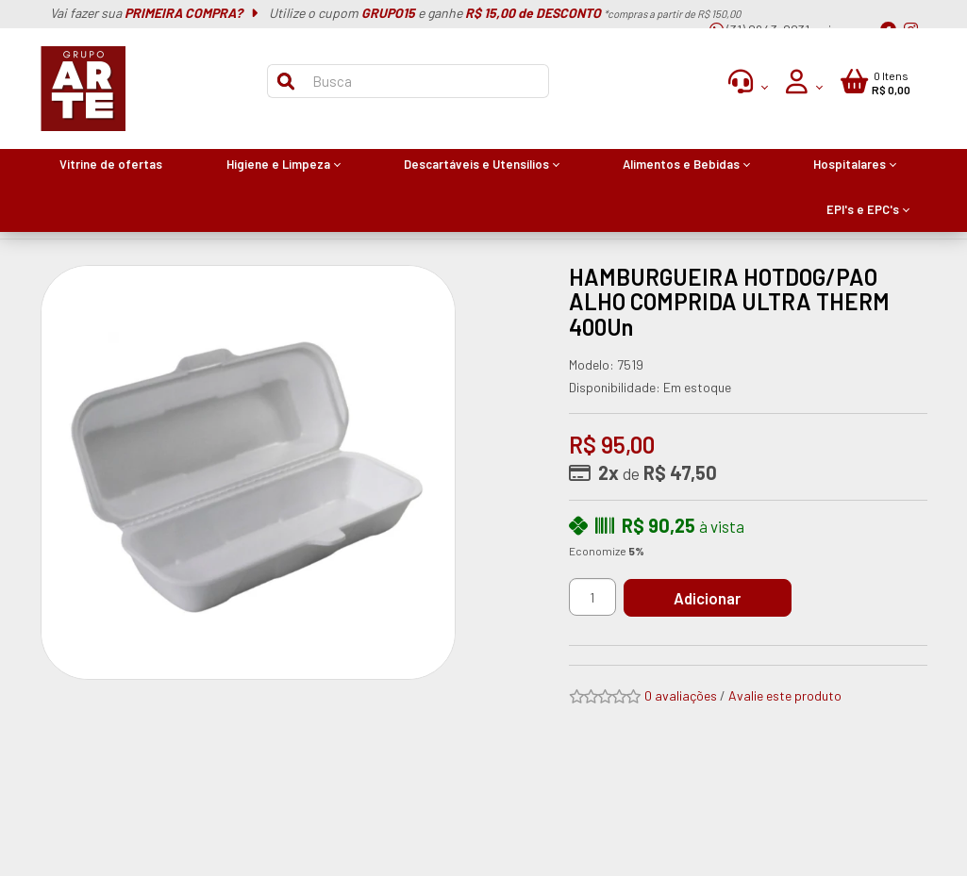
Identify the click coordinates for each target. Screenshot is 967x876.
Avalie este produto (785, 695)
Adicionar (708, 597)
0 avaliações (680, 695)
